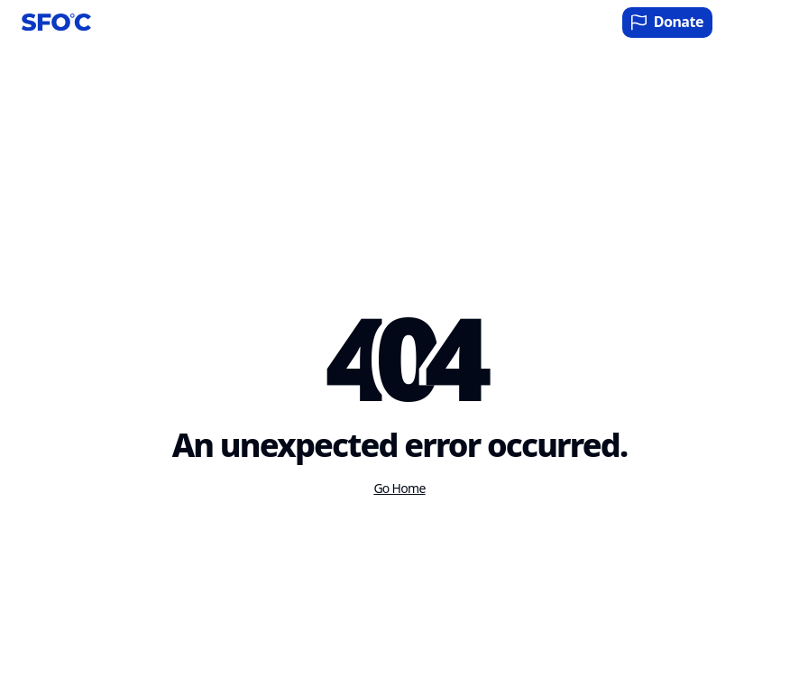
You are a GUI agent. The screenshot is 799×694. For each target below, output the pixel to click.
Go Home (399, 489)
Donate (667, 22)
